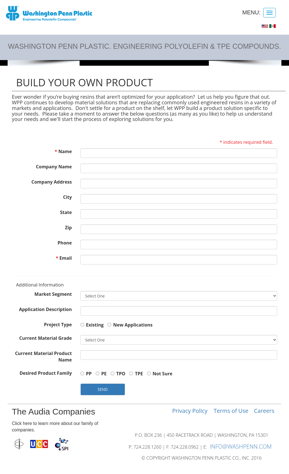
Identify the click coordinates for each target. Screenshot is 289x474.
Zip (68, 227)
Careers (264, 411)
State (66, 212)
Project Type (58, 324)
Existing (92, 325)
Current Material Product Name (43, 356)
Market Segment (53, 294)
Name (65, 151)
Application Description (45, 309)
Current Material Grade (45, 338)
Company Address (51, 182)
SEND (103, 389)
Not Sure (159, 374)
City (67, 197)
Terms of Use (231, 411)
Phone (65, 243)
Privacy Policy (189, 411)
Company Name (54, 167)
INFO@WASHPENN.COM (241, 446)
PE (101, 374)
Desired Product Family (45, 373)
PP (86, 374)
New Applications (130, 325)
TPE (136, 374)
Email (65, 258)
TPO (118, 374)
